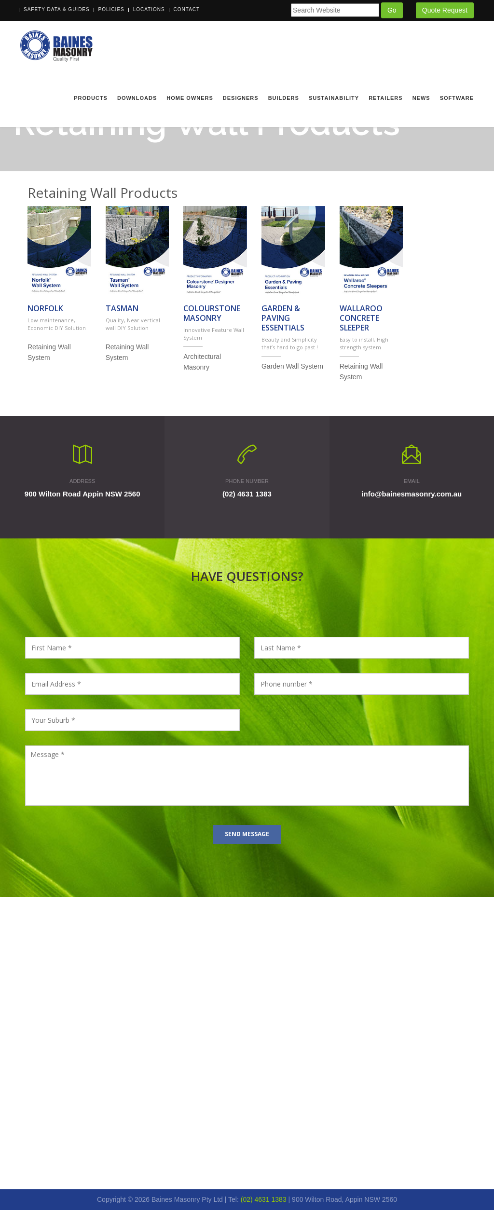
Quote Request (444, 10)
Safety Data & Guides (57, 9)
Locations (149, 9)
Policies (111, 9)
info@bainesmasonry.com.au (411, 495)
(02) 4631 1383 (247, 495)
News (421, 98)
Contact (187, 9)
